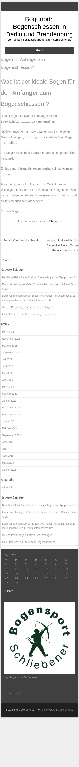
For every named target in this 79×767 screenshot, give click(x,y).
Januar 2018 (9, 421)
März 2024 (8, 331)
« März (9, 591)
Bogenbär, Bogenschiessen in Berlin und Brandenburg (39, 26)
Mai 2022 (7, 373)
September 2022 (11, 352)
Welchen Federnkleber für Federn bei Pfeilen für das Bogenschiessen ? (62, 245)
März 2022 (8, 386)
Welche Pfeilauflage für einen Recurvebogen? (28, 307)
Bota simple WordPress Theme (24, 709)
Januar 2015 (9, 469)
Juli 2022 (7, 359)
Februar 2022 (9, 393)
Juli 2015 (7, 449)
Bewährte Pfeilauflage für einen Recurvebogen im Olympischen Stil (39, 277)
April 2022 (7, 380)
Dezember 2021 (11, 407)
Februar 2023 (9, 345)
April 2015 (7, 455)
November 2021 (11, 414)
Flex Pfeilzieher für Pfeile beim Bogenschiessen (28, 314)
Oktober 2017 (9, 428)
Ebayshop (55, 221)
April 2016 (7, 442)
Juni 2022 (7, 366)
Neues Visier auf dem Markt (19, 240)
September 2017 (11, 435)
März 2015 (8, 462)
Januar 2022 (9, 400)
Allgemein (7, 487)
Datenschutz (15, 693)
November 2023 (11, 338)
